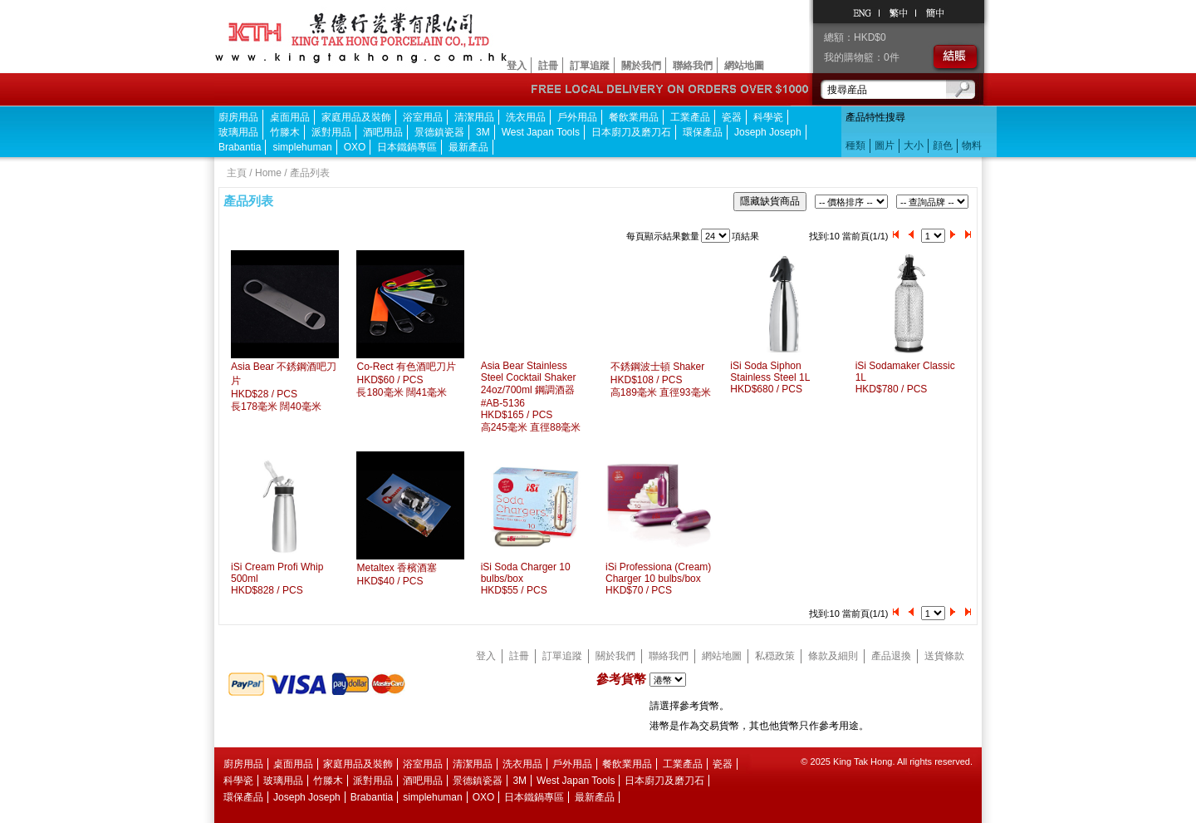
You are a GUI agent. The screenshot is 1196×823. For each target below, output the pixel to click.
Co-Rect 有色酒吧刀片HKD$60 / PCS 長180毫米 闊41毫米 (405, 379)
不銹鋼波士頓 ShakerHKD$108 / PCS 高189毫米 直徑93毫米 (660, 379)
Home (268, 173)
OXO (355, 147)
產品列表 (310, 173)
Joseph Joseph (767, 132)
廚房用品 (238, 117)
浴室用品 (423, 117)
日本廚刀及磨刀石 (631, 132)
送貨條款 (944, 656)
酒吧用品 (383, 132)
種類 (855, 145)
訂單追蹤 (590, 65)
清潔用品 (474, 117)
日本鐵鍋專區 (407, 147)
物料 (972, 145)
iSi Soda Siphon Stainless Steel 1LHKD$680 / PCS (770, 377)
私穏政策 (775, 656)
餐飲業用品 (634, 117)
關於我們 (641, 65)
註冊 (548, 65)
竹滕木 (285, 132)
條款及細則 (833, 656)
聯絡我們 (693, 65)
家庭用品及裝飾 (356, 117)
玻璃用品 (238, 132)
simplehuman (301, 147)
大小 (914, 145)
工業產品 (690, 117)
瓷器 (732, 117)
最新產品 (468, 147)
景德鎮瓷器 (439, 132)
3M (483, 132)
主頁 (237, 173)
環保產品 (703, 132)
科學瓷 (768, 117)
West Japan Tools (541, 132)
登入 (517, 65)
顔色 (943, 145)
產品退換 (891, 656)
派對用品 (331, 132)
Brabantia (239, 147)
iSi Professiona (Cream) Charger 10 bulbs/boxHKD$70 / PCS (658, 578)
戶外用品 (577, 117)
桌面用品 (290, 117)
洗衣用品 (526, 117)
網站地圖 (744, 65)
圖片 (885, 145)
